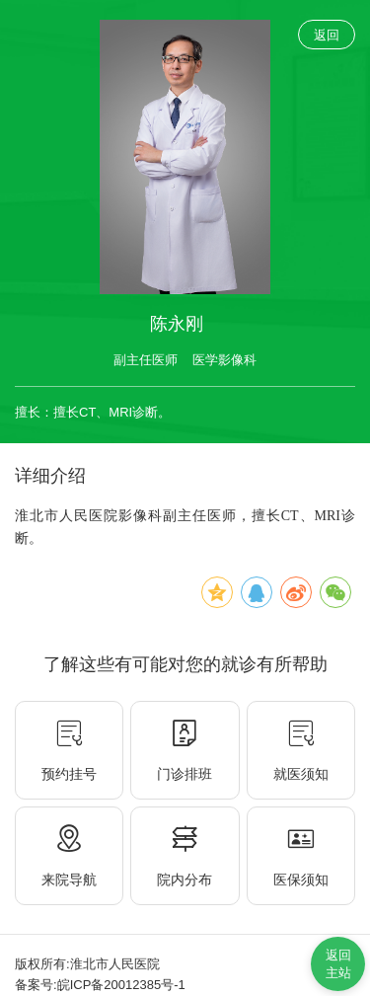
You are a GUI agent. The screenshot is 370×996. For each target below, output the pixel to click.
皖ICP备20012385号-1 (121, 984)
